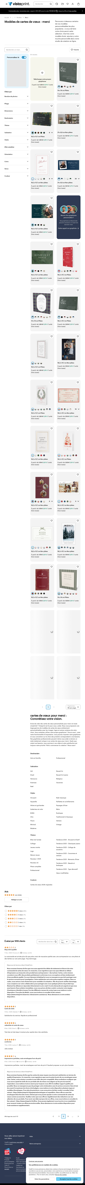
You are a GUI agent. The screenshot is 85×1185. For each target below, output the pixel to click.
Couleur (7, 178)
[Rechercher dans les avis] (46, 877)
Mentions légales (45, 1131)
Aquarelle (33, 737)
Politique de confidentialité (27, 1131)
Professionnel (60, 693)
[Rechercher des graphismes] (27, 52)
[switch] (23, 59)
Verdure (58, 756)
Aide (55, 1071)
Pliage (7, 106)
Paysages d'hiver (61, 740)
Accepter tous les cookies (68, 1179)
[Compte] (72, 3)
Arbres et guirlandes (37, 740)
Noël (31, 721)
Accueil (7, 17)
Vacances (59, 718)
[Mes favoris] (68, 4)
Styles (7, 142)
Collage (33, 779)
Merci (26, 17)
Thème (7, 127)
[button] (42, 642)
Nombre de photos (11, 98)
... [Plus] (12, 17)
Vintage (58, 760)
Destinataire (9, 120)
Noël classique (61, 733)
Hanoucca (33, 714)
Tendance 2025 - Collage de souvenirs (65, 784)
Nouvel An (59, 706)
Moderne (33, 763)
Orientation (9, 156)
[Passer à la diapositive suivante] (82, 11)
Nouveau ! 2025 (35, 794)
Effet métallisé (9, 149)
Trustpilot (32, 1086)
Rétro (58, 744)
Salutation (8, 135)
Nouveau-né (34, 798)
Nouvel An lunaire (62, 710)
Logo (32, 786)
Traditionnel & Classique (64, 752)
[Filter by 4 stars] (6, 850)
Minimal (33, 760)
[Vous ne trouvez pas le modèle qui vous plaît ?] (68, 200)
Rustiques (59, 748)
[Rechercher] (51, 4)
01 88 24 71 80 (9, 1131)
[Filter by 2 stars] (6, 858)
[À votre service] (56, 3)
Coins (7, 164)
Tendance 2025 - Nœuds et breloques (65, 799)
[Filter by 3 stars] (6, 854)
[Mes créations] (62, 4)
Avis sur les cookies (61, 1174)
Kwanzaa (33, 718)
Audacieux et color (36, 744)
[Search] (55, 877)
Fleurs (32, 756)
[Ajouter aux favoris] (78, 62)
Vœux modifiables (62, 808)
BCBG (32, 748)
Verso (7, 171)
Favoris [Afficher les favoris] (75, 52)
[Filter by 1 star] (6, 861)
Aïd (31, 706)
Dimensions (9, 113)
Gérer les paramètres (42, 1179)
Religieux (59, 714)
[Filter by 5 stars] (6, 846)
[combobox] (42, 4)
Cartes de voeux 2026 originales (41, 820)
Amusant (33, 733)
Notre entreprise (55, 1079)
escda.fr (7, 1104)
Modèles (19, 17)
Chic (31, 752)
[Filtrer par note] (64, 877)
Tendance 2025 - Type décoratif (67, 804)
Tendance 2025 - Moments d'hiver (67, 794)
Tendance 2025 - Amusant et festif (68, 775)
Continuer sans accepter (36, 1161)
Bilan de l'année (35, 775)
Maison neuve (35, 790)
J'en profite (72, 11)
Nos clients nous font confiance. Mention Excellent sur (48, 1088)
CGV (38, 1131)
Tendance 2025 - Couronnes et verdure (66, 790)
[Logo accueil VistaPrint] (19, 4)
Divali (32, 710)
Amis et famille (35, 693)
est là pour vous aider (16, 1077)
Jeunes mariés (35, 782)
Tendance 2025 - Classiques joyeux (68, 779)
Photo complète (35, 802)
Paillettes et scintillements (65, 737)
